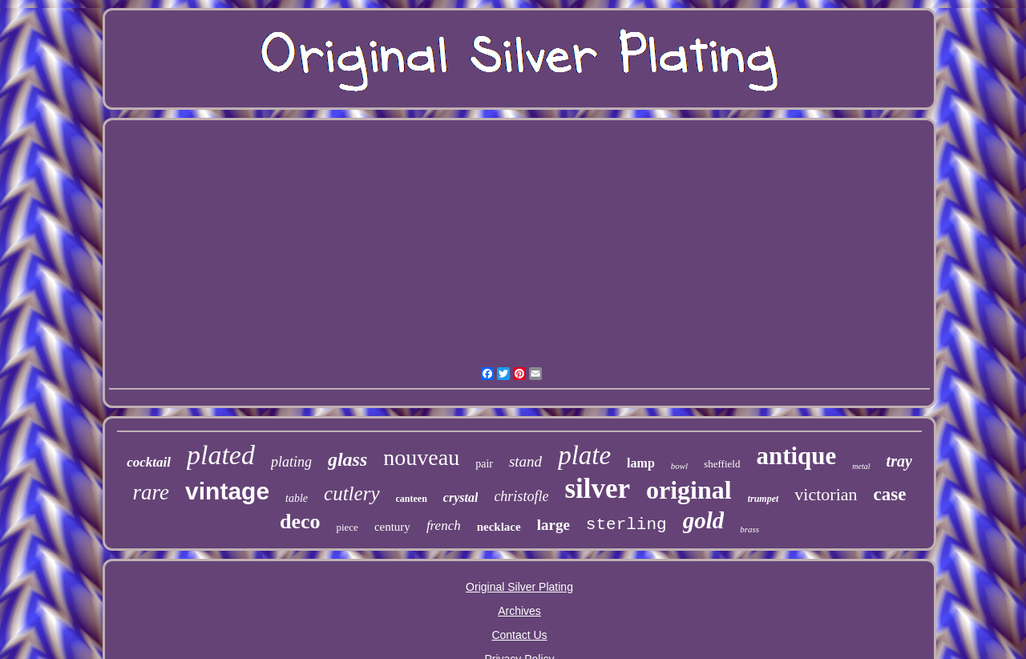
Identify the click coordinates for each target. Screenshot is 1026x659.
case (890, 494)
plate (584, 455)
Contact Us (519, 635)
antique (796, 456)
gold (704, 520)
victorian (825, 494)
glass (347, 459)
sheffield (722, 464)
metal (861, 466)
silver (597, 488)
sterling (626, 524)
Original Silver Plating (519, 586)
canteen (411, 498)
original (689, 489)
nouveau (421, 457)
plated (221, 455)
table (296, 498)
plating (291, 462)
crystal (461, 497)
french (443, 525)
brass (749, 529)
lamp (641, 463)
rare (151, 492)
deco (300, 521)
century (392, 526)
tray (899, 461)
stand (525, 461)
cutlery (351, 493)
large (553, 524)
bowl (679, 466)
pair (484, 464)
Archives (519, 610)
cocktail (149, 462)
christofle (521, 496)
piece (346, 527)
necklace (499, 526)
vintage (227, 491)
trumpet (763, 498)
